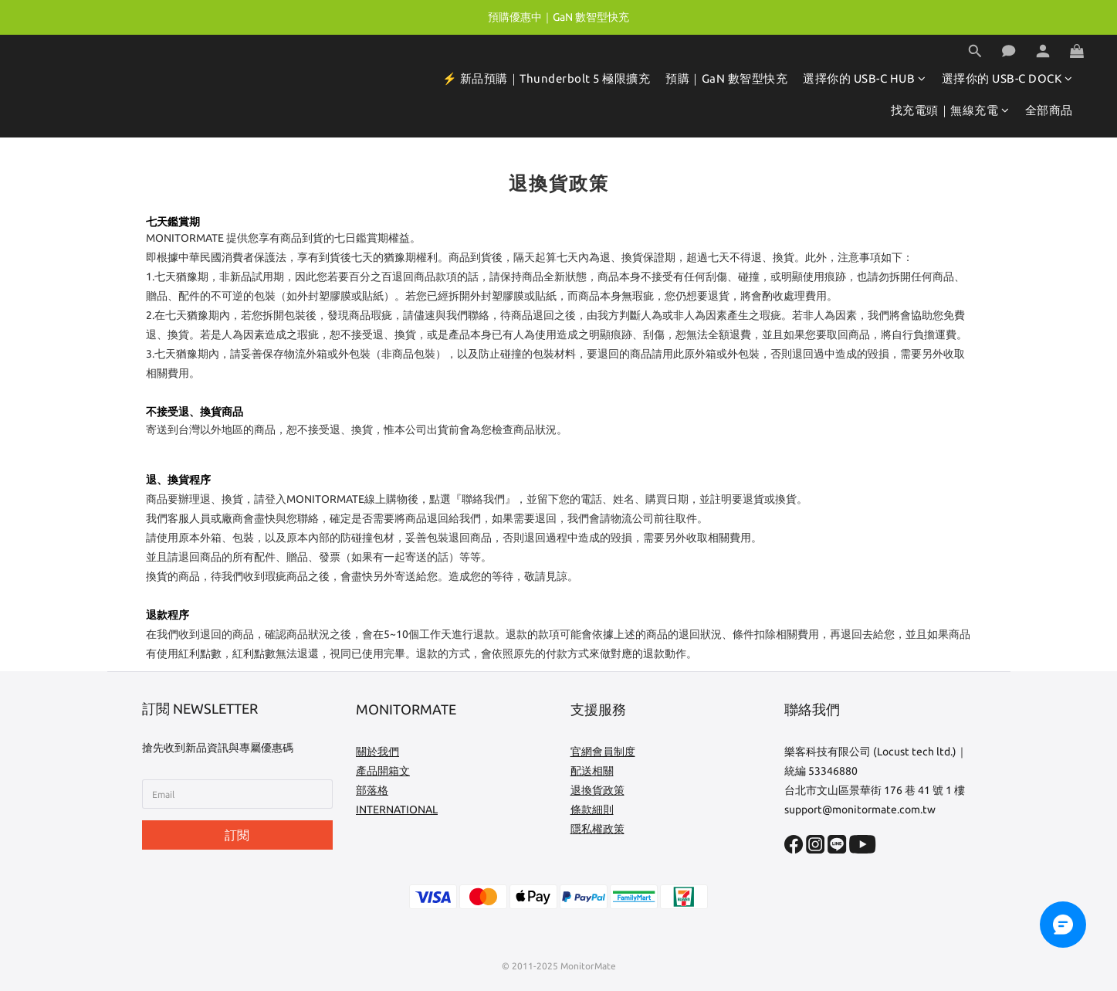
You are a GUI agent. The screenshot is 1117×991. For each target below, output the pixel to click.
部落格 (372, 790)
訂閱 (237, 835)
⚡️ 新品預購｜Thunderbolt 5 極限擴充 (546, 78)
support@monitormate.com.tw (860, 809)
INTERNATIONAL (397, 809)
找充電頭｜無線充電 (950, 110)
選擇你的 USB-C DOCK (1007, 78)
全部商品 (1049, 110)
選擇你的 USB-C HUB (864, 78)
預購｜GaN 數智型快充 (726, 78)
